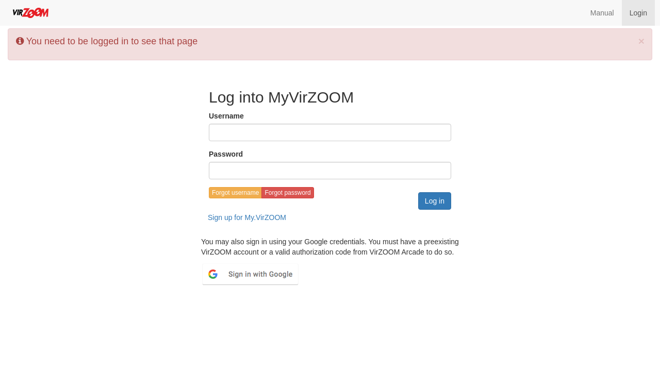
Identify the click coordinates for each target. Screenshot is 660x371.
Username (226, 116)
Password (226, 154)
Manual (602, 13)
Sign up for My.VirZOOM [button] (247, 217)
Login (638, 13)
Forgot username (235, 192)
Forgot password (287, 192)
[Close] (641, 41)
